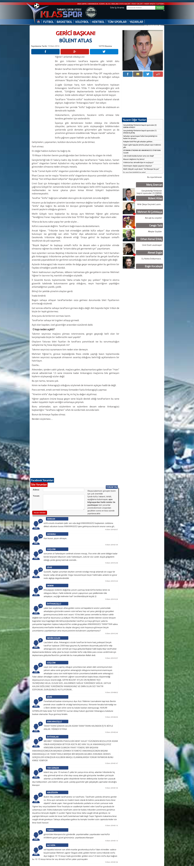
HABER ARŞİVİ (149, 4)
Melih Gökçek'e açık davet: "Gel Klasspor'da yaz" (141, 169)
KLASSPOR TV (153, 26)
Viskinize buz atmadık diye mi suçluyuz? (138, 162)
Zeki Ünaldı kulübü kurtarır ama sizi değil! (138, 156)
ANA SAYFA (82, 4)
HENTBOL (98, 22)
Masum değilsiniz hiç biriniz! (134, 159)
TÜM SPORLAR (117, 22)
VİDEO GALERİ (137, 4)
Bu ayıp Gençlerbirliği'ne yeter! (134, 172)
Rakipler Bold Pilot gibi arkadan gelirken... (138, 142)
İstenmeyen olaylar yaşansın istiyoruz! (137, 166)
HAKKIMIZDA (93, 4)
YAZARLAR (136, 22)
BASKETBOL (64, 22)
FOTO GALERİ (124, 4)
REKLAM (115, 4)
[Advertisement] (43, 95)
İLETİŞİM (160, 4)
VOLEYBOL (82, 22)
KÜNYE (102, 4)
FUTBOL (48, 22)
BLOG (108, 4)
